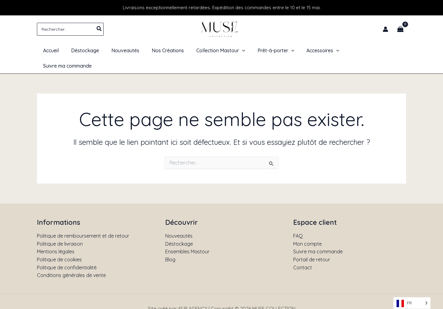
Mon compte (307, 228)
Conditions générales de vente (71, 260)
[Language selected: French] (412, 303)
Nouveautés (179, 220)
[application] (241, 50)
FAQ (298, 220)
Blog (170, 244)
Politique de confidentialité (67, 252)
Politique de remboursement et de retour (83, 220)
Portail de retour (311, 244)
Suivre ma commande (318, 236)
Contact (302, 252)
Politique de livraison (60, 228)
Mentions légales (55, 236)
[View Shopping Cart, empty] (400, 29)
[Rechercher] (99, 29)
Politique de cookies (59, 244)
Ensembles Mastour (187, 236)
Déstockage (179, 228)
